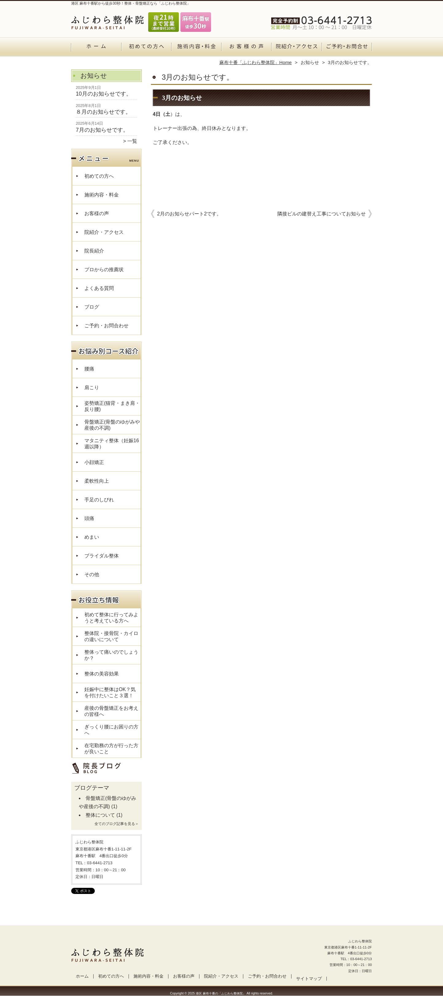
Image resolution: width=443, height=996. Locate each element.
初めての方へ (146, 48)
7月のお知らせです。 (102, 130)
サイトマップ (309, 978)
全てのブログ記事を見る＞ (116, 824)
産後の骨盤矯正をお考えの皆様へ (111, 711)
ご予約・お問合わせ (347, 48)
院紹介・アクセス (297, 48)
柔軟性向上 (96, 481)
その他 (91, 574)
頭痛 (89, 518)
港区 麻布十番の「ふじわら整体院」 (221, 993)
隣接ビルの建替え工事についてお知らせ (321, 213)
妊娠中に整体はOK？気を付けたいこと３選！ (110, 692)
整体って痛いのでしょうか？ (111, 655)
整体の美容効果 (101, 673)
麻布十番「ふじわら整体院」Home (255, 62)
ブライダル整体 (101, 555)
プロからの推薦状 (104, 269)
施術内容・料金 (196, 48)
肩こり (91, 387)
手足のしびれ (99, 499)
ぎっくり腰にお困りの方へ (111, 730)
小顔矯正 (94, 462)
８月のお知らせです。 (103, 112)
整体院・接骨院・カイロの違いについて (111, 636)
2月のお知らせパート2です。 (189, 213)
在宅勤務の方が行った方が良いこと (111, 748)
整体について (100, 815)
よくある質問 (99, 288)
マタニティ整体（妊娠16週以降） (111, 443)
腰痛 (89, 368)
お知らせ (310, 62)
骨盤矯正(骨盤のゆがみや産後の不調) (112, 425)
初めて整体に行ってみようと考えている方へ (111, 617)
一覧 (132, 141)
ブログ (91, 307)
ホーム (96, 48)
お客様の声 (247, 48)
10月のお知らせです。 (104, 94)
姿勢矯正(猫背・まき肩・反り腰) (112, 406)
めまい (91, 537)
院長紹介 (94, 250)
